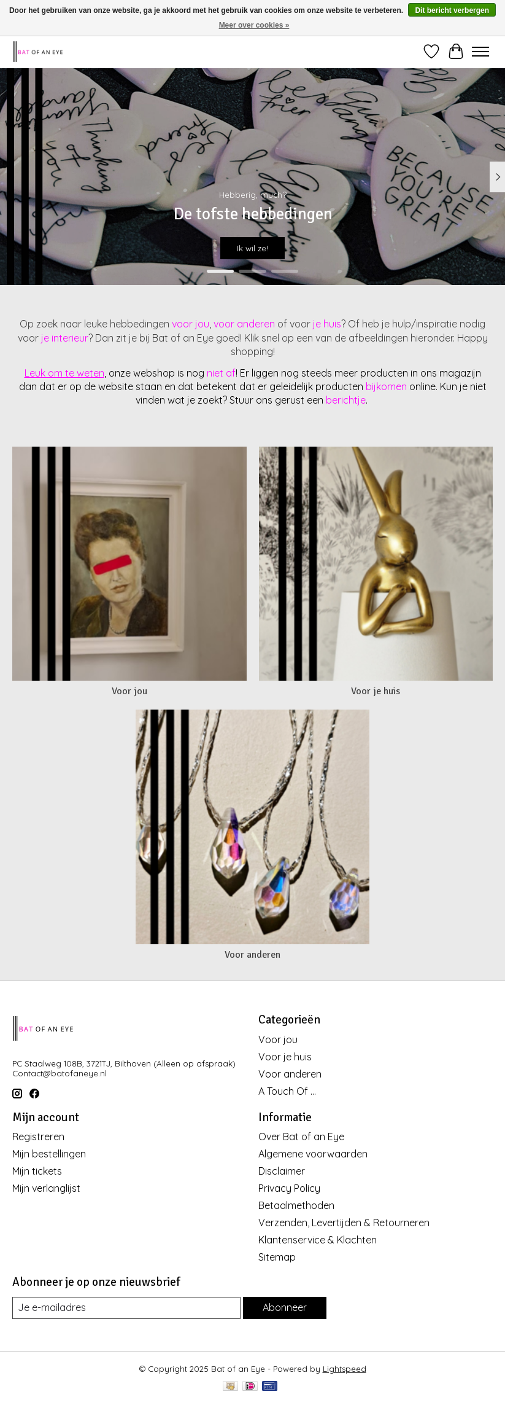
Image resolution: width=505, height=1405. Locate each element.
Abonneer (285, 1307)
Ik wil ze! (252, 247)
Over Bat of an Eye (301, 1136)
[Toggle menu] (480, 51)
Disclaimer (281, 1171)
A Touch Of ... (287, 1091)
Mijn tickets (37, 1171)
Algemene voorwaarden (313, 1154)
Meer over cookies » (254, 25)
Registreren (38, 1136)
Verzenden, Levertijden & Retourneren (344, 1222)
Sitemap (277, 1257)
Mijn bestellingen (49, 1154)
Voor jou (129, 691)
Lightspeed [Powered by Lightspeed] (344, 1369)
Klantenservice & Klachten (317, 1240)
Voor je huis (375, 691)
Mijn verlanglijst (46, 1188)
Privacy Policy (289, 1188)
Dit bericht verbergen (452, 10)
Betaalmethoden (296, 1205)
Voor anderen (252, 955)
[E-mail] (126, 1307)
